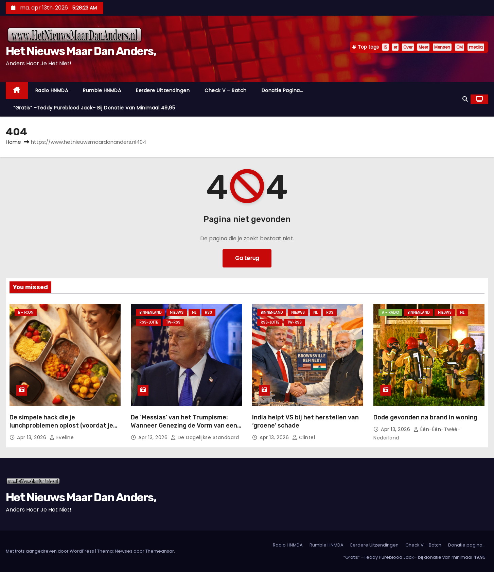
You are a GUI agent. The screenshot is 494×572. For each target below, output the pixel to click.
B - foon (25, 312)
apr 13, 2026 (32, 437)
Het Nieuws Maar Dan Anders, (81, 51)
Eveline (62, 437)
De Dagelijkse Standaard (205, 437)
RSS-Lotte (148, 322)
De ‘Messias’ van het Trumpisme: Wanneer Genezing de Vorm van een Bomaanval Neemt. (184, 425)
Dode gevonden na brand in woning (425, 417)
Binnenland (150, 312)
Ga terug (247, 258)
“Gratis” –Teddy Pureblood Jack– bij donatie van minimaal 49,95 (94, 107)
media (476, 47)
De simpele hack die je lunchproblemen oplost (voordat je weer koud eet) (61, 425)
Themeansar (159, 551)
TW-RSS (173, 322)
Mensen (442, 47)
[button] (465, 99)
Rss (208, 312)
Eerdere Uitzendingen (163, 90)
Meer (423, 47)
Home (13, 141)
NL (194, 312)
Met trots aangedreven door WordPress (50, 551)
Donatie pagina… (282, 90)
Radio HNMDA (51, 90)
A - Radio (390, 312)
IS (385, 47)
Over (407, 47)
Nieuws (176, 312)
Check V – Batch (226, 90)
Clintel (303, 437)
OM (459, 47)
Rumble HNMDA (102, 90)
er (395, 47)
